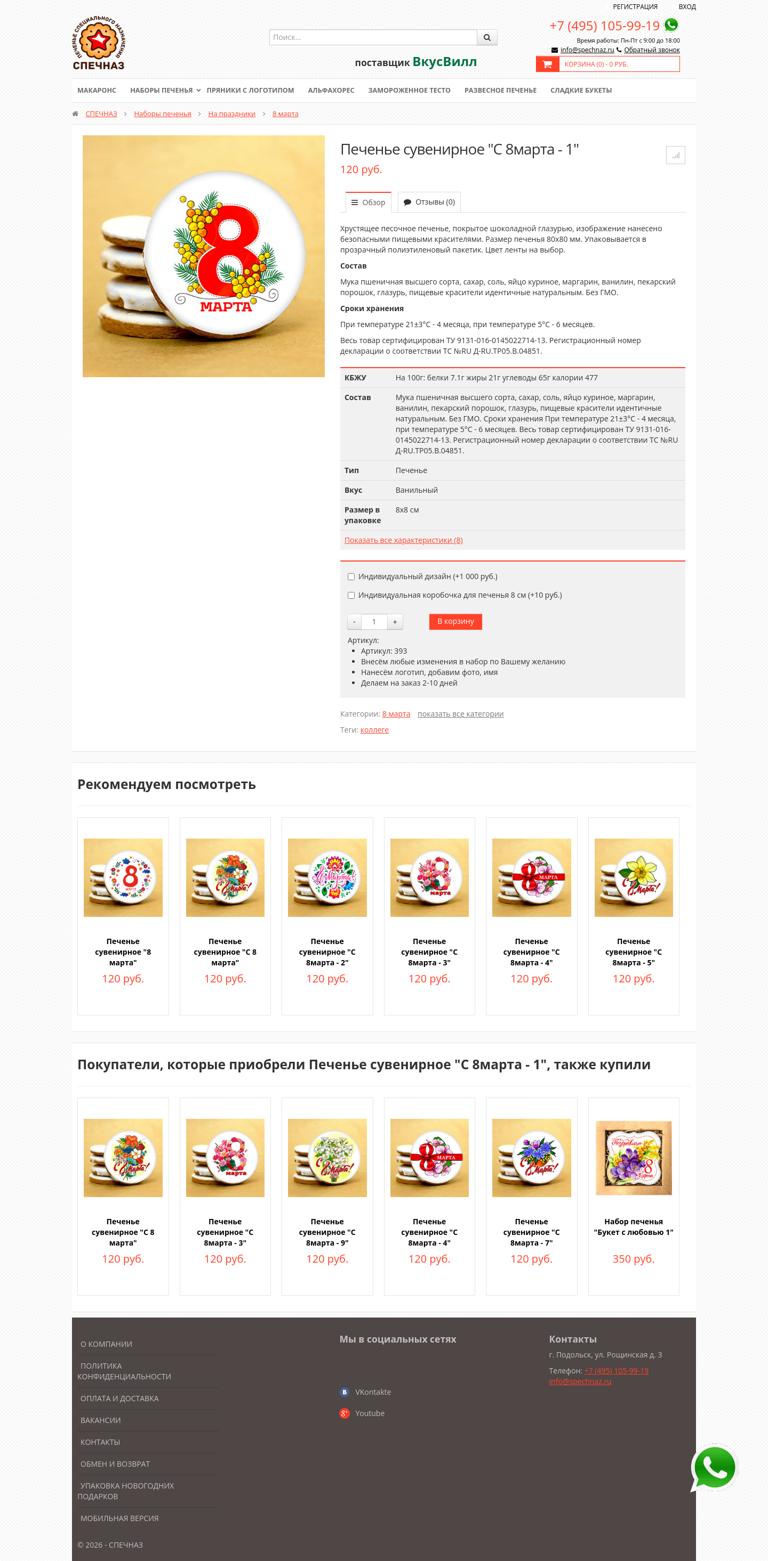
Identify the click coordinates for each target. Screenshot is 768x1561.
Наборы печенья (164, 90)
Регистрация (635, 6)
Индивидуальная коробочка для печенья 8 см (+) (455, 595)
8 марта (286, 113)
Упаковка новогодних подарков (125, 1491)
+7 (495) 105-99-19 (605, 25)
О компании (106, 1344)
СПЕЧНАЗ (101, 113)
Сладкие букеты (596, 90)
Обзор (368, 202)
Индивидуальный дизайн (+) (423, 576)
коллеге (375, 730)
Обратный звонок (652, 49)
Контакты (100, 1442)
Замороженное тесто (419, 90)
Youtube (370, 1413)
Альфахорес (339, 90)
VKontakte (373, 1392)
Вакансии (101, 1420)
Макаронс (97, 90)
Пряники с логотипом (255, 90)
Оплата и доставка (120, 1398)
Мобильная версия (120, 1518)
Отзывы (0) (429, 202)
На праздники (232, 113)
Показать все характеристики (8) (404, 540)
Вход (687, 6)
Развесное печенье (513, 90)
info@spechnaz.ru (587, 49)
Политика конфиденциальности (124, 1371)
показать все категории (461, 714)
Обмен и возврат (115, 1464)
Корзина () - (596, 64)
